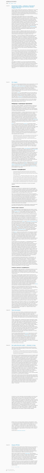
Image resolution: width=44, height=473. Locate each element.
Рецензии (12, 3)
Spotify (13, 123)
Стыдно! (19, 92)
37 (17, 466)
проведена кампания (33, 26)
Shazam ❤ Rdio (16, 445)
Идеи (9, 3)
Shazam (13, 209)
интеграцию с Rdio (16, 211)
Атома (18, 226)
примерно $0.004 (35, 149)
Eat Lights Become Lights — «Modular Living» (24, 345)
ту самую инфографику (27, 148)
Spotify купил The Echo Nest (22, 229)
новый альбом (20, 96)
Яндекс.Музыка (33, 221)
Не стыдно (14, 82)
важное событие (27, 453)
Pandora (23, 221)
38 (18, 466)
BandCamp (36, 283)
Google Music (28, 221)
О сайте (15, 3)
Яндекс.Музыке (19, 430)
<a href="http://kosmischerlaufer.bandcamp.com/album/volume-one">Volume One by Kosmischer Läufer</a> (21, 71)
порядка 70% (25, 123)
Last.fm (36, 221)
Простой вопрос (16, 310)
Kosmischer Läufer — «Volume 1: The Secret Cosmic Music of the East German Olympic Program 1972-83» (23, 7)
